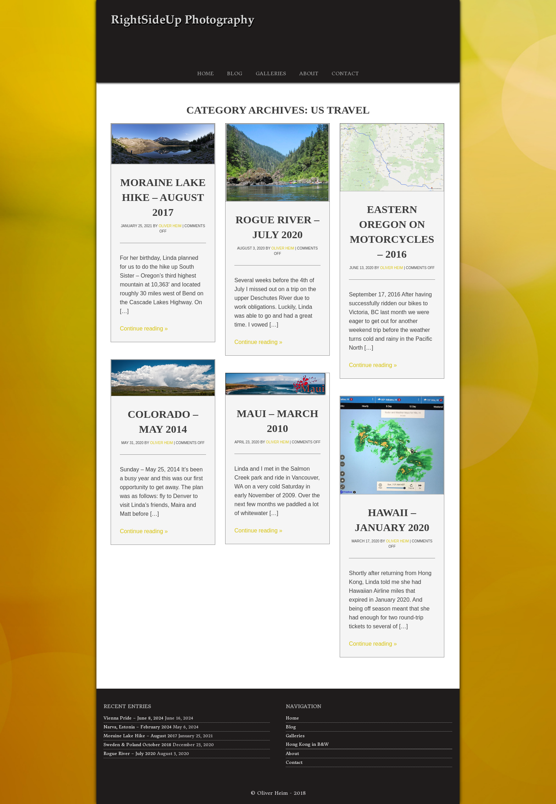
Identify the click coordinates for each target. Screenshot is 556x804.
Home (292, 718)
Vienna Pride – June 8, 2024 (133, 718)
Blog (291, 726)
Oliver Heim (170, 226)
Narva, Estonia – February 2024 (138, 726)
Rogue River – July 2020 (130, 753)
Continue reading (144, 329)
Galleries (295, 735)
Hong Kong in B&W (307, 744)
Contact (294, 762)
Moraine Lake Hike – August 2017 (163, 197)
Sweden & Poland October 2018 (137, 744)
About (292, 753)
